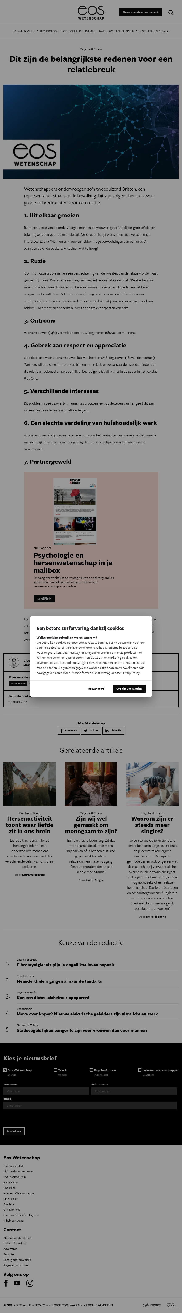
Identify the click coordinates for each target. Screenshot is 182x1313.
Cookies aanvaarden (129, 688)
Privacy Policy (130, 672)
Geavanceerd (96, 688)
